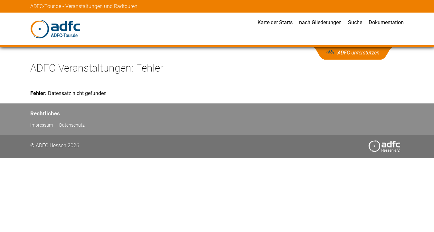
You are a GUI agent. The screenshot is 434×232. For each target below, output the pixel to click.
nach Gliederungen (320, 22)
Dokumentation (386, 22)
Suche (355, 22)
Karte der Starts (275, 22)
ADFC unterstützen (358, 53)
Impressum (41, 125)
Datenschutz (72, 125)
